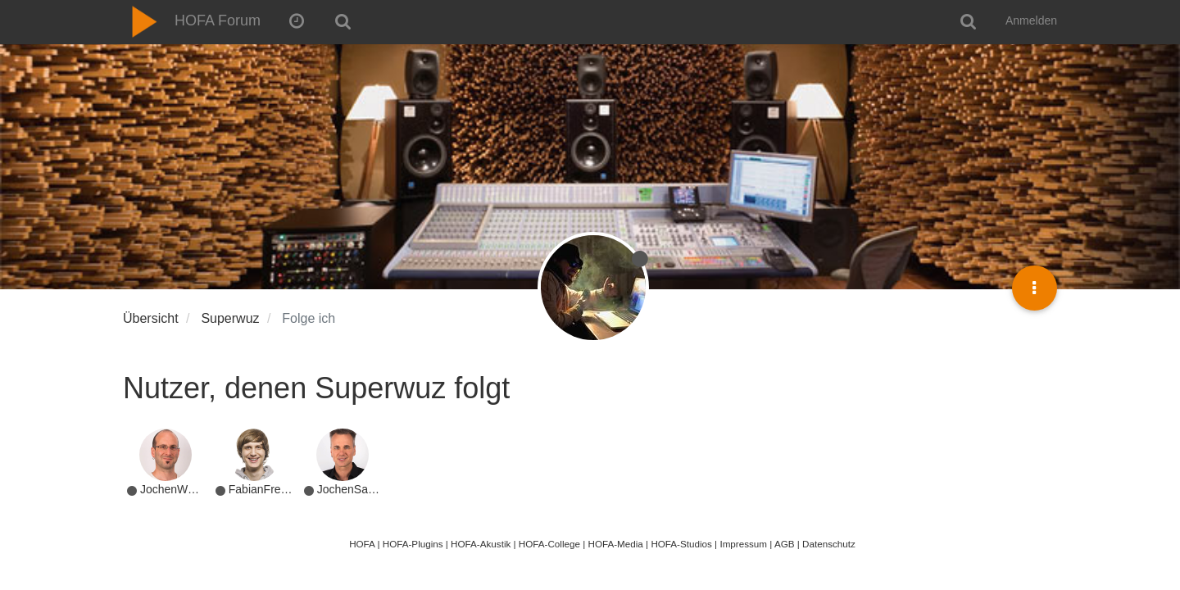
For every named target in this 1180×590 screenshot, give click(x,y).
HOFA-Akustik (481, 543)
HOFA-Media (615, 543)
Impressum (743, 543)
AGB (784, 543)
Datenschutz (829, 543)
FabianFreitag (264, 489)
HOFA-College (549, 543)
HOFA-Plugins (413, 543)
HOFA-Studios (681, 543)
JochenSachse (355, 489)
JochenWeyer (175, 489)
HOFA (361, 543)
